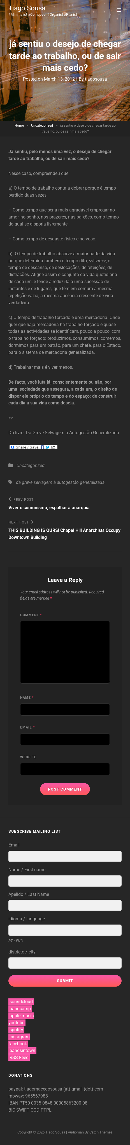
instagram (20, 1036)
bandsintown (22, 1050)
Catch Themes (101, 1132)
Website (28, 757)
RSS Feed (19, 1057)
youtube (16, 1022)
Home (19, 126)
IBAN (13, 1103)
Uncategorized (42, 126)
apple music (22, 1015)
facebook (17, 1043)
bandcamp (20, 1008)
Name (27, 698)
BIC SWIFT (19, 1110)
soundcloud (21, 1001)
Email (27, 727)
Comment (31, 615)
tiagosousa (96, 79)
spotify (16, 1029)
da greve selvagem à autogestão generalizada (60, 482)
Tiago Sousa (26, 8)
